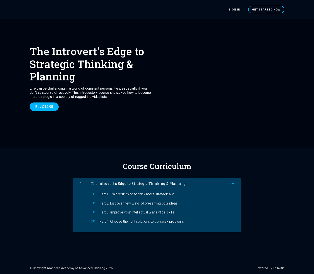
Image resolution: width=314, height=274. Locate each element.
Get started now (266, 9)
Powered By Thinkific (270, 268)
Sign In (234, 9)
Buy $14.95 (44, 107)
